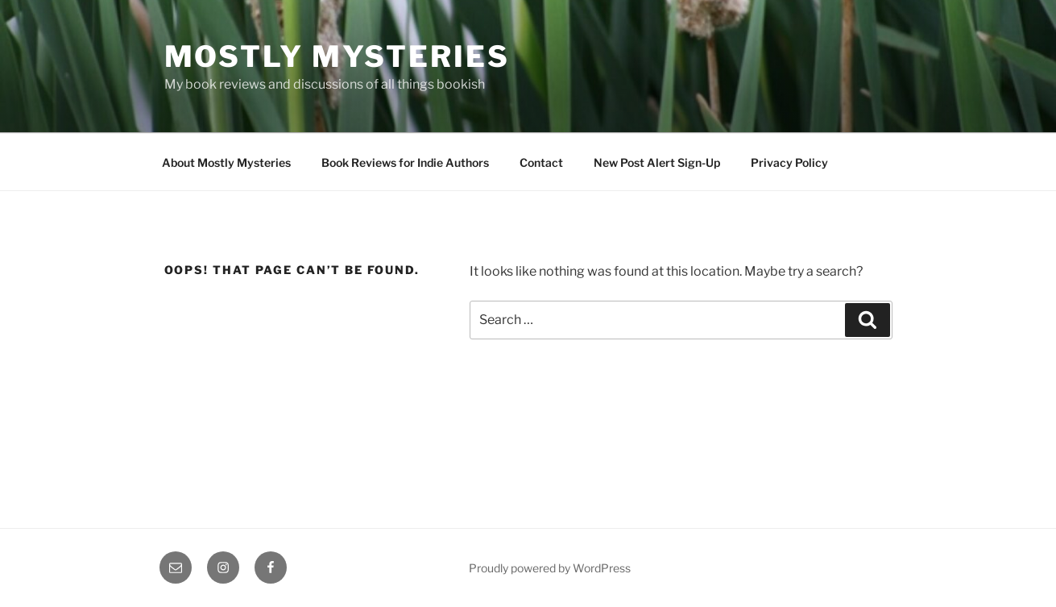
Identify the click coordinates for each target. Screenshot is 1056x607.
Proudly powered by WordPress (550, 568)
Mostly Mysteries (337, 56)
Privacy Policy (789, 162)
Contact (541, 162)
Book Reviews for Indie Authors (405, 162)
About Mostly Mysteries (226, 162)
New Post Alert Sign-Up (657, 162)
